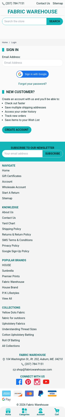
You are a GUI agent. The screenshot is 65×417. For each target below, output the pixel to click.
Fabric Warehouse (13, 282)
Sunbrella (8, 270)
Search (54, 21)
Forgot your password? (32, 83)
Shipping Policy (11, 229)
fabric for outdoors (13, 318)
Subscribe (52, 153)
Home (6, 170)
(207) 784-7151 (13, 3)
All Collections (11, 346)
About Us (7, 212)
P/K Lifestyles (10, 293)
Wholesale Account (14, 187)
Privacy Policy (10, 245)
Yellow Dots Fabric (13, 312)
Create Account (17, 129)
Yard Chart (8, 223)
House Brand (10, 287)
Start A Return (10, 192)
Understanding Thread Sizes (19, 329)
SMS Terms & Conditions (17, 240)
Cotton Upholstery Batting (18, 334)
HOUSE (6, 265)
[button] (32, 74)
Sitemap (58, 3)
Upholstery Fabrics (13, 323)
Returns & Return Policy (16, 234)
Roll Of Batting (11, 340)
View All (7, 298)
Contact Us (43, 3)
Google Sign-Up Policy (15, 251)
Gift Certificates (11, 176)
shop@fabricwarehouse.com (32, 369)
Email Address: (11, 57)
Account (7, 181)
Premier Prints (11, 276)
